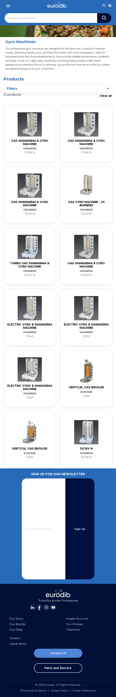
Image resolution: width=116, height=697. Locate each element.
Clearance (73, 629)
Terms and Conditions (33, 690)
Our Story (16, 618)
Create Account (77, 618)
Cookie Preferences (84, 690)
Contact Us (58, 653)
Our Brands (17, 624)
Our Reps (16, 629)
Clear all (106, 95)
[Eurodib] (57, 5)
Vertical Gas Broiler (86, 387)
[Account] (103, 4)
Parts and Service (58, 668)
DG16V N (86, 448)
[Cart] (109, 5)
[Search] (51, 18)
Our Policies (74, 624)
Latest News (17, 643)
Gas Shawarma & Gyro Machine (29, 142)
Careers (14, 638)
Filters (12, 88)
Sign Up (80, 529)
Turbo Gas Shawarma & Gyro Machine (29, 265)
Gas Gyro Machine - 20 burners (86, 203)
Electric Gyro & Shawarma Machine (29, 326)
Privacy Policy (59, 690)
